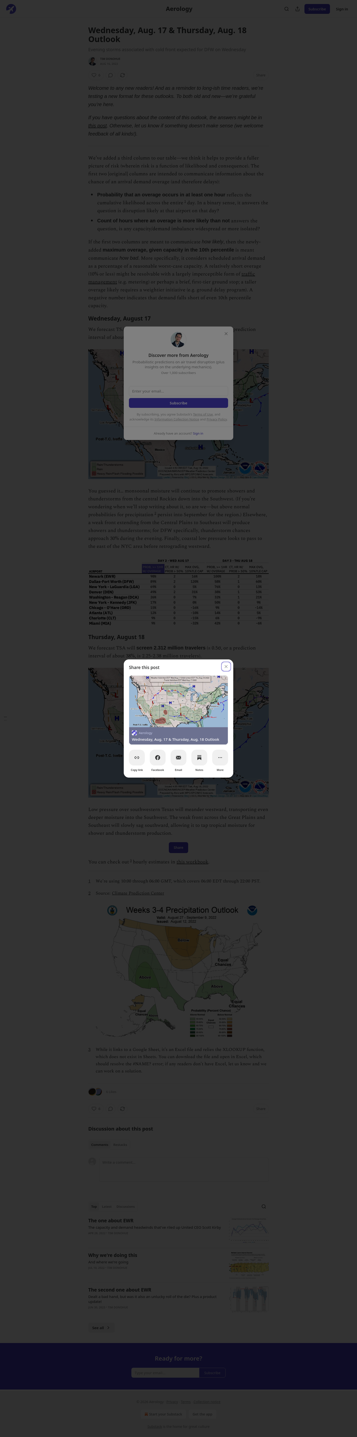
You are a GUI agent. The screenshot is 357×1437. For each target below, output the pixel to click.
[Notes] (199, 757)
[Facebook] (158, 757)
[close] (226, 667)
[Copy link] (137, 757)
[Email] (178, 757)
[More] (220, 757)
